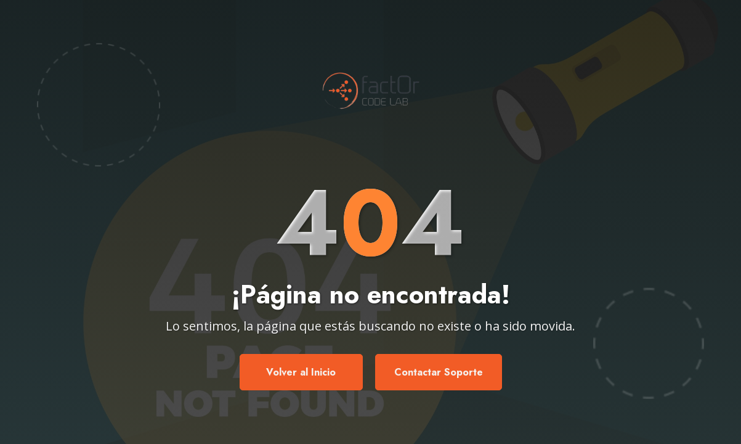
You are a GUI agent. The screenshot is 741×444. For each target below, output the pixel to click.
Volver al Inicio (301, 372)
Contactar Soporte (438, 372)
